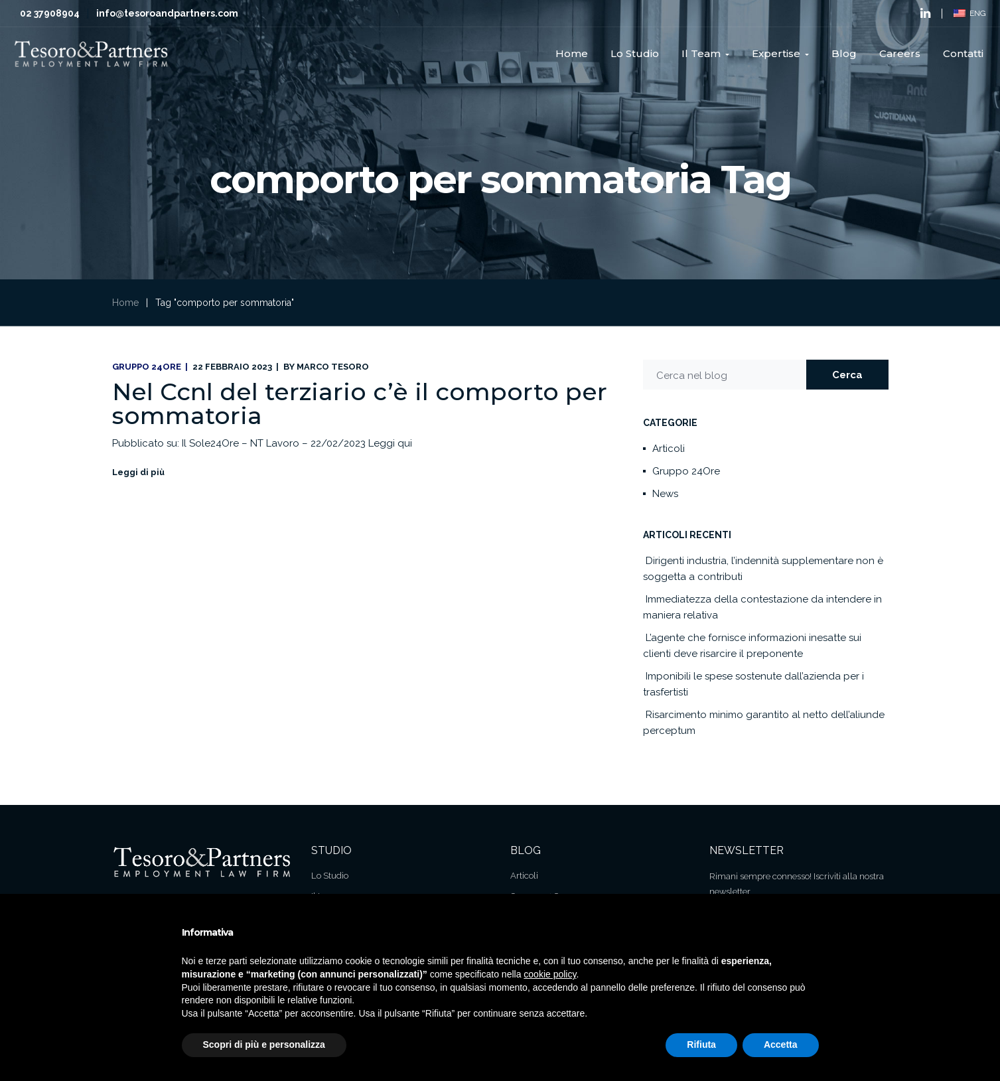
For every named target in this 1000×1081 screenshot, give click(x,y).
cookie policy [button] (550, 974)
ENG (970, 13)
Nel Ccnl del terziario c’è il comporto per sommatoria (359, 403)
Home (125, 302)
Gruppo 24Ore (146, 367)
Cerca (847, 375)
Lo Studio (329, 876)
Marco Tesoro (333, 367)
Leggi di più (138, 472)
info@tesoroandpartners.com (167, 13)
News (665, 494)
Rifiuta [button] (701, 1044)
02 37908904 (50, 13)
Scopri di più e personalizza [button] (264, 1044)
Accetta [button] (781, 1044)
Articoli (668, 449)
